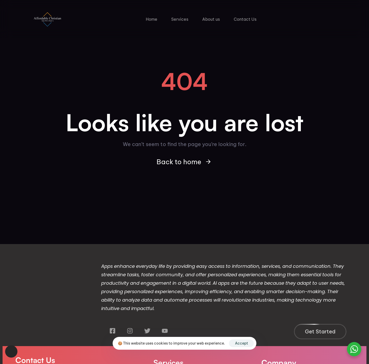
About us (211, 19)
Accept (241, 343)
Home (151, 19)
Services (179, 19)
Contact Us (245, 19)
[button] (11, 351)
